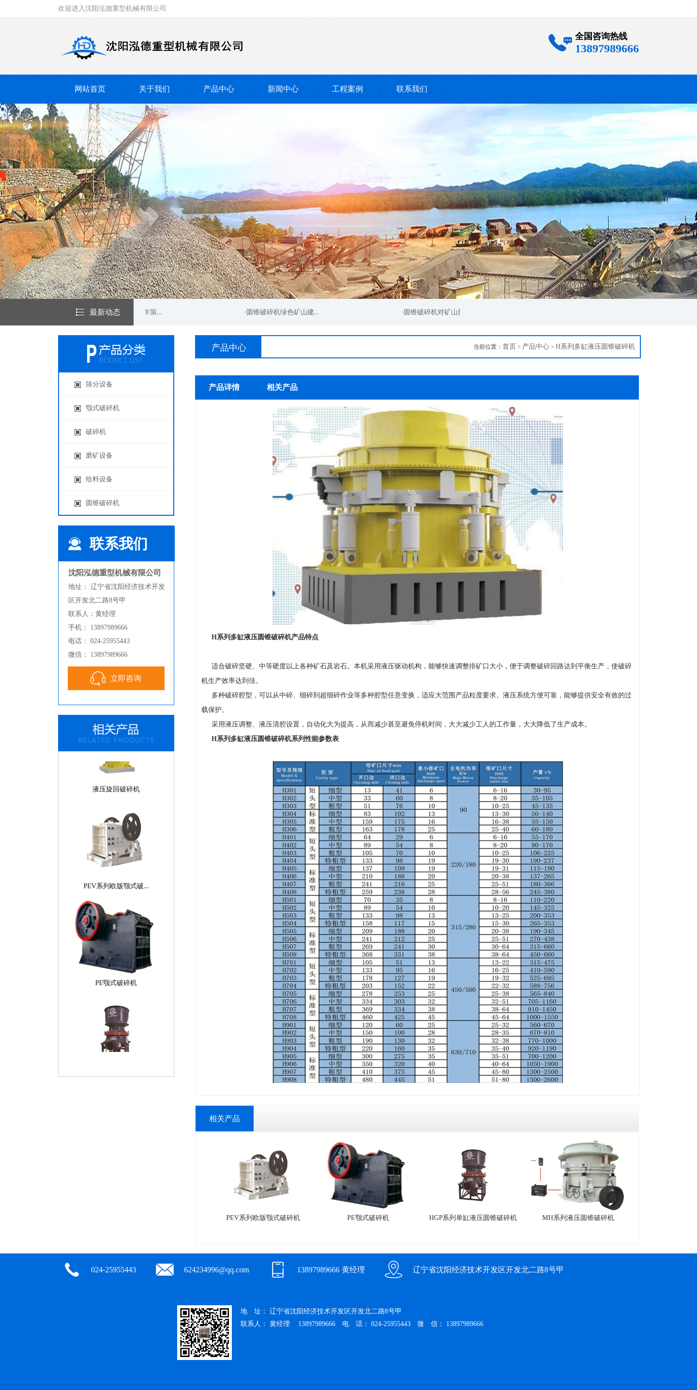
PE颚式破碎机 (370, 1180)
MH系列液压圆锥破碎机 (580, 1180)
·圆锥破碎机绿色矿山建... (283, 312)
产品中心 (218, 89)
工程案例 (347, 89)
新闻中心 (283, 89)
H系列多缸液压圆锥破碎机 (595, 346)
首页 (509, 346)
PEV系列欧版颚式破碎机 (265, 1180)
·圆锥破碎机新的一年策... (126, 312)
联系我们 (411, 89)
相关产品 (282, 387)
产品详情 (224, 387)
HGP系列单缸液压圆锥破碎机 (475, 1180)
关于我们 (154, 89)
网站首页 (90, 89)
